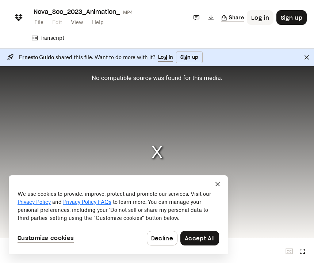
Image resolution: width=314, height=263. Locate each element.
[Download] (211, 17)
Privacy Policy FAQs (87, 202)
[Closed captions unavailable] (289, 251)
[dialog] (118, 214)
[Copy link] (232, 17)
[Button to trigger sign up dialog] (291, 17)
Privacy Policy (34, 202)
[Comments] (196, 17)
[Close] (307, 57)
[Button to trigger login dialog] (260, 17)
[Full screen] (302, 251)
